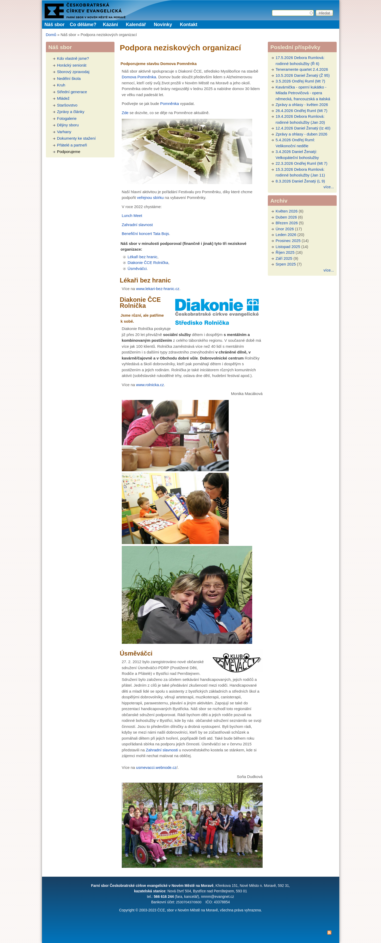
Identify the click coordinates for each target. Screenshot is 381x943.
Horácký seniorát (72, 65)
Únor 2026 (285, 229)
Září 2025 (284, 258)
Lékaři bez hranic (142, 257)
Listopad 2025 (288, 246)
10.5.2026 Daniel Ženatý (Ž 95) (303, 75)
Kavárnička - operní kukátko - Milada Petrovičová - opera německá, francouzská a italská (303, 93)
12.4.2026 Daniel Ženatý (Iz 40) (303, 128)
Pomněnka (169, 103)
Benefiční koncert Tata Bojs (145, 233)
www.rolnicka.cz (150, 384)
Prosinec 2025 (288, 240)
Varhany (64, 131)
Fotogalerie (67, 118)
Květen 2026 (287, 211)
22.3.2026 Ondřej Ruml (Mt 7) (301, 163)
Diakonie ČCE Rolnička (148, 262)
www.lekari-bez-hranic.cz (157, 288)
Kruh (61, 85)
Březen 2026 (287, 223)
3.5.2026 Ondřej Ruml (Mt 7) (300, 81)
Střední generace (72, 92)
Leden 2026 (286, 234)
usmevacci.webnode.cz (156, 767)
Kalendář (136, 24)
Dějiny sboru (68, 125)
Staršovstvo (67, 105)
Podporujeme (68, 151)
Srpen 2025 (286, 264)
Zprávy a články (70, 111)
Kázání (110, 24)
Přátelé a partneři (72, 145)
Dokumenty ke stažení (76, 138)
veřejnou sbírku (150, 197)
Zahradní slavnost (137, 224)
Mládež (63, 98)
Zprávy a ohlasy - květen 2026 (302, 104)
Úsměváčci (137, 268)
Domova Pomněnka (139, 77)
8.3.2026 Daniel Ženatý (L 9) (300, 181)
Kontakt (188, 24)
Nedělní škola (69, 78)
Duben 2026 (286, 217)
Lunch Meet (132, 215)
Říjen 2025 (285, 252)
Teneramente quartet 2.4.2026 (302, 69)
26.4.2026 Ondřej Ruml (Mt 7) (301, 110)
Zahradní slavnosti (162, 750)
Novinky (163, 24)
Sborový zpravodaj (73, 71)
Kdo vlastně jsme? (73, 58)
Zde (125, 112)
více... (328, 187)
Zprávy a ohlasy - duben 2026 (301, 134)
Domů (51, 34)
